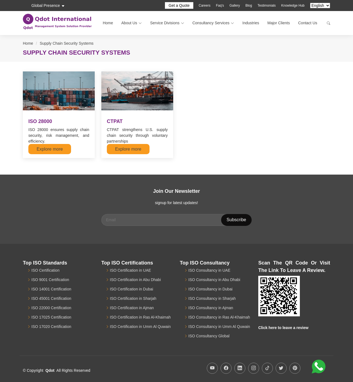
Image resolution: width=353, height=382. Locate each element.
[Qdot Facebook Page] (226, 368)
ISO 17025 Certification (51, 317)
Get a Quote (179, 5)
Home (108, 23)
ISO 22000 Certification (51, 308)
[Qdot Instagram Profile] (253, 368)
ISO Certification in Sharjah (133, 298)
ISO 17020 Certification (51, 326)
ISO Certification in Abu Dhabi (135, 280)
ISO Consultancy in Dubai (210, 289)
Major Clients (278, 23)
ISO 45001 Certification (51, 298)
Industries (250, 23)
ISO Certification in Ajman (132, 308)
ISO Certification (45, 270)
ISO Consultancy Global (208, 336)
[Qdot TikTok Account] (267, 368)
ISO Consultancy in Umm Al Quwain (219, 326)
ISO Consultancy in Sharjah (212, 298)
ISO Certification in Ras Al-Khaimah (140, 317)
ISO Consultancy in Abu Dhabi (214, 280)
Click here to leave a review (283, 327)
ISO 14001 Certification (51, 289)
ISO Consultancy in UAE (209, 270)
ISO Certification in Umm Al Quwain (140, 326)
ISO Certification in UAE (130, 270)
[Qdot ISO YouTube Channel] (212, 368)
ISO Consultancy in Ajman (210, 308)
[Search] (325, 23)
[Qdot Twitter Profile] (281, 368)
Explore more (50, 149)
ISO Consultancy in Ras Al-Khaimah (219, 317)
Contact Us (307, 23)
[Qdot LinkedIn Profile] (239, 368)
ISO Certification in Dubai (131, 289)
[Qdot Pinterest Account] (294, 368)
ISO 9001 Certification (50, 280)
